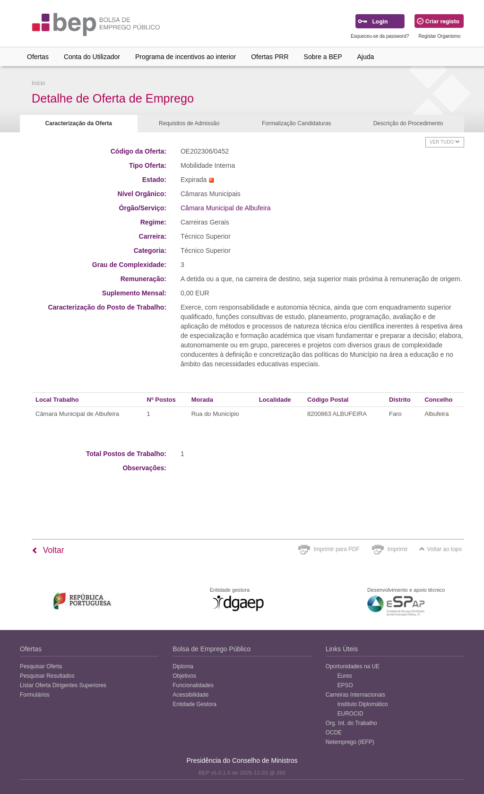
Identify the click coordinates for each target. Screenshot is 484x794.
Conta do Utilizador (92, 56)
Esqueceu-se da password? (380, 36)
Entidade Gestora (194, 704)
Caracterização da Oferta (78, 123)
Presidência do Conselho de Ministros (241, 760)
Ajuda (365, 56)
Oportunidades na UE (353, 666)
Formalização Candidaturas (296, 123)
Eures (344, 676)
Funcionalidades (193, 685)
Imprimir (398, 549)
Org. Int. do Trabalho (351, 723)
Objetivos (184, 676)
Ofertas (38, 56)
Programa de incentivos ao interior (185, 56)
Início (38, 83)
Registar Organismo (439, 36)
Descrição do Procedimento (408, 123)
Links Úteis (342, 649)
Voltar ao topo (440, 549)
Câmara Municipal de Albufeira (226, 208)
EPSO (345, 685)
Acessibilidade (190, 694)
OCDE (334, 732)
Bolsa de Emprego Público (212, 649)
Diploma (183, 666)
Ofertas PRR (269, 56)
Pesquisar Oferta (41, 666)
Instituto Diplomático (362, 704)
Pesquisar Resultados (47, 676)
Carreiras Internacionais (355, 694)
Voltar (48, 550)
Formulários (35, 694)
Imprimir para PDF (337, 549)
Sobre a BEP (323, 56)
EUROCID (350, 713)
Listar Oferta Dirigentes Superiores (63, 685)
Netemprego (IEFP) (350, 742)
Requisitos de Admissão (189, 123)
